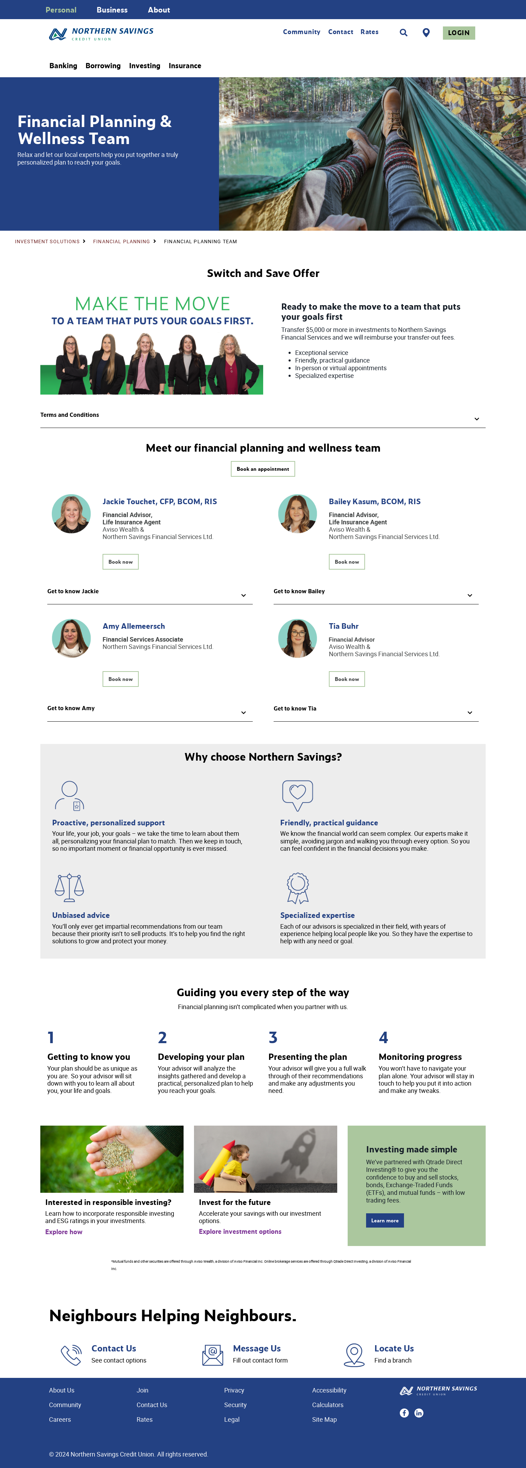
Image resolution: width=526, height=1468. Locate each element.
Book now (120, 561)
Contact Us (113, 1348)
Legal (232, 1419)
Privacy (234, 1390)
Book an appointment (263, 469)
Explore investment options (240, 1231)
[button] (263, 417)
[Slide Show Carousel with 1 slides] (263, 9)
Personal (61, 9)
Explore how (63, 1231)
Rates (370, 31)
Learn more (385, 1220)
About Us (61, 1390)
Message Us (257, 1348)
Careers (60, 1419)
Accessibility (329, 1390)
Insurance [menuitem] (185, 65)
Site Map (324, 1419)
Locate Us (394, 1348)
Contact (341, 31)
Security (235, 1404)
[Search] (403, 32)
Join (142, 1390)
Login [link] (459, 32)
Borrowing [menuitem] (103, 65)
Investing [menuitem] (144, 65)
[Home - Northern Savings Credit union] (130, 34)
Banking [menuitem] (63, 65)
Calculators (327, 1404)
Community (302, 31)
